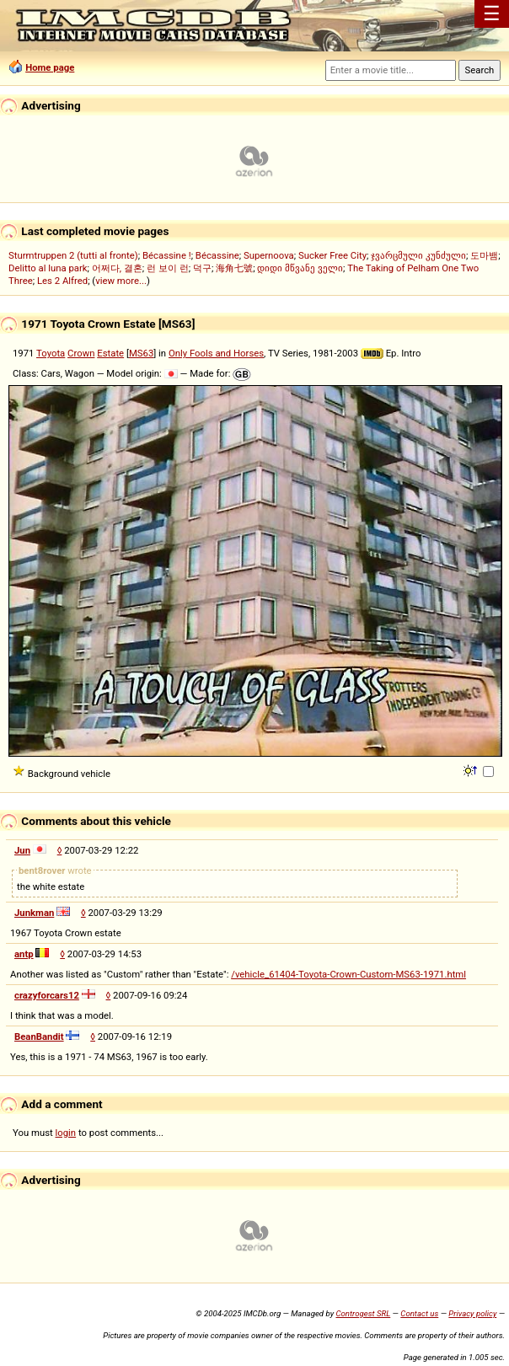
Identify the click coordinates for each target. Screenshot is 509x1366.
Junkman (34, 913)
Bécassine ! (166, 255)
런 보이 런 (168, 268)
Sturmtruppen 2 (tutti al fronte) (73, 255)
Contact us (419, 1313)
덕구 (202, 268)
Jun (22, 850)
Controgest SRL (362, 1313)
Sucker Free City (332, 255)
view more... (121, 281)
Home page (49, 67)
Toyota (50, 353)
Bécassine (217, 255)
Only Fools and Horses (216, 353)
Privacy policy (472, 1313)
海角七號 (234, 268)
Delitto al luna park (48, 268)
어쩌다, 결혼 (117, 268)
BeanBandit (39, 1036)
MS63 (141, 353)
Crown (80, 353)
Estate (110, 353)
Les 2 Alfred (62, 281)
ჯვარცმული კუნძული (418, 255)
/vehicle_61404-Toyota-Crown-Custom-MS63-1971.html (348, 974)
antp (24, 954)
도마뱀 (484, 255)
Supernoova (269, 255)
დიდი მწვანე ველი (300, 268)
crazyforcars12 (46, 995)
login (66, 1132)
